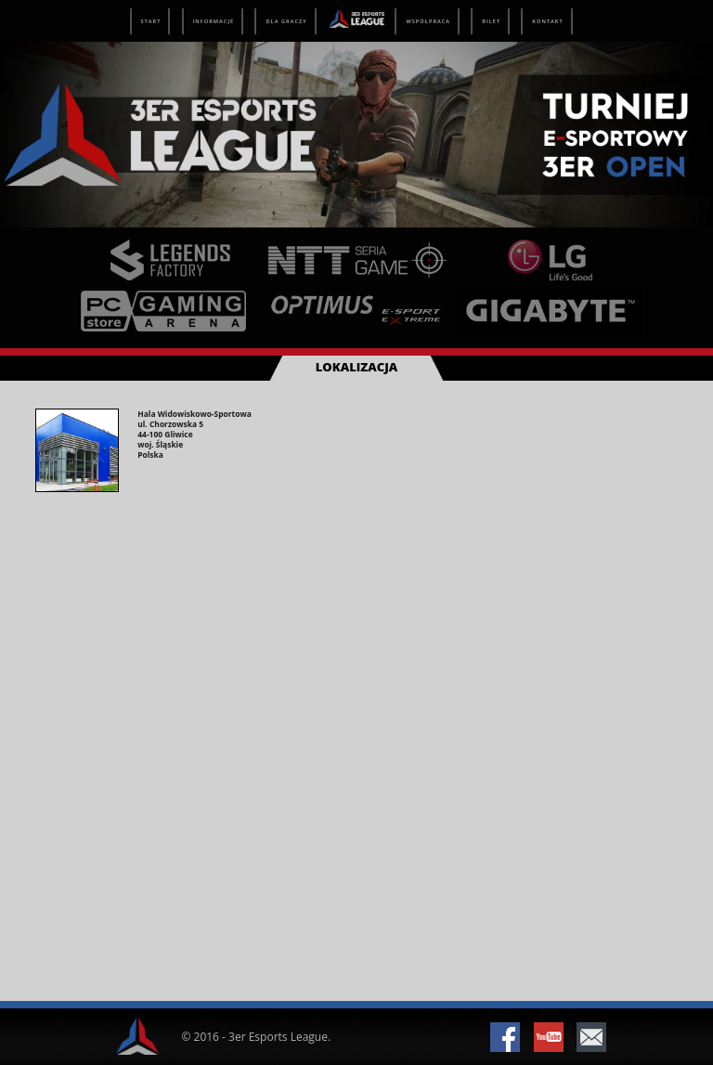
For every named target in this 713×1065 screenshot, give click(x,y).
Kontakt (547, 21)
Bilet (491, 21)
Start (151, 21)
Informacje (214, 21)
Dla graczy (286, 21)
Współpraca (428, 21)
